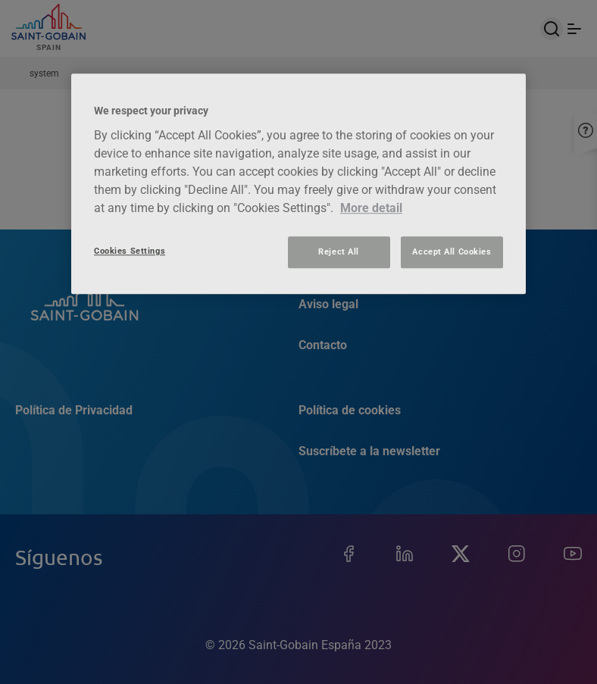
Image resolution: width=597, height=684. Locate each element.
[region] (298, 184)
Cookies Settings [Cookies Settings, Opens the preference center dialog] (129, 250)
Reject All (338, 251)
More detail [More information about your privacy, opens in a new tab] (371, 208)
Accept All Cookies (451, 251)
